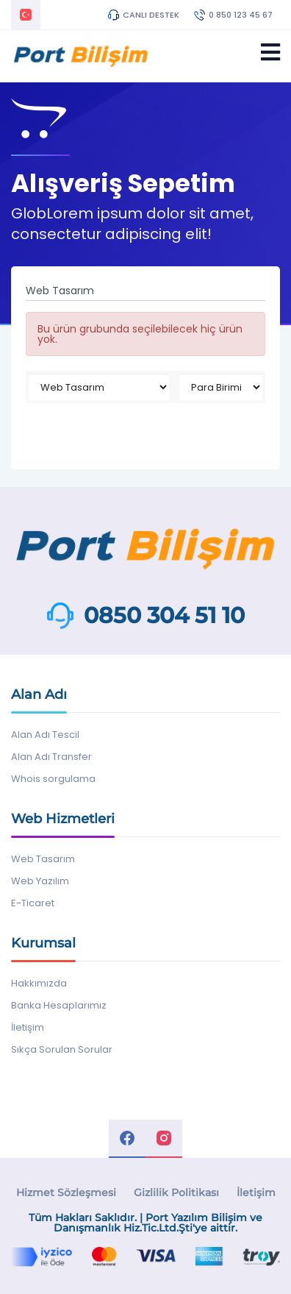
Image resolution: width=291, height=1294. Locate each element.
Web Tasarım (43, 859)
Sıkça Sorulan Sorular (61, 1049)
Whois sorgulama (53, 779)
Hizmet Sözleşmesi (66, 1192)
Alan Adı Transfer (51, 757)
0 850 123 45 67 (233, 15)
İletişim (27, 1027)
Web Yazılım (40, 881)
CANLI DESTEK (143, 15)
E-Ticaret (32, 903)
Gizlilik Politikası (176, 1192)
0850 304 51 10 (164, 615)
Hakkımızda (39, 983)
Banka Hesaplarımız (59, 1005)
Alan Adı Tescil (45, 735)
